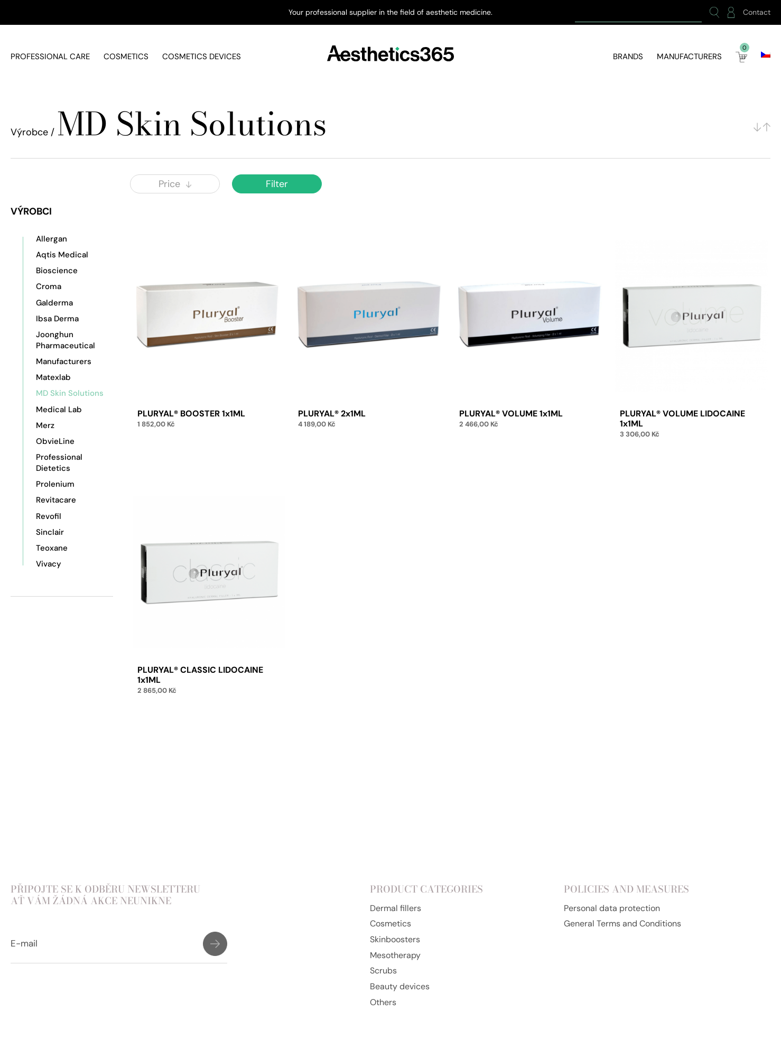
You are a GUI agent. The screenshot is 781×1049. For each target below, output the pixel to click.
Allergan (51, 239)
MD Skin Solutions (70, 393)
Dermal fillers (395, 908)
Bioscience (57, 270)
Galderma (54, 303)
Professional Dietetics (59, 462)
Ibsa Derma (57, 318)
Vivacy (48, 564)
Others (383, 1002)
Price (175, 184)
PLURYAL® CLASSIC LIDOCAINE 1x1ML (200, 674)
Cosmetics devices (201, 56)
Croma (48, 286)
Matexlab (53, 377)
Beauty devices (400, 986)
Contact (756, 12)
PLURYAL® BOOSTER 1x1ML (191, 413)
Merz (45, 425)
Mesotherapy (395, 955)
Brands (628, 56)
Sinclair (50, 532)
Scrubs (383, 970)
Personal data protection (612, 908)
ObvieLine (55, 441)
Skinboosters (395, 939)
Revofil (48, 516)
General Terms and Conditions (622, 923)
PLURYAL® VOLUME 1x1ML (511, 413)
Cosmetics (126, 56)
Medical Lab (59, 409)
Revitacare (56, 500)
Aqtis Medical (62, 254)
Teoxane (52, 548)
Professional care (50, 56)
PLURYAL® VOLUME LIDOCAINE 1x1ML (682, 418)
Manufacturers (689, 56)
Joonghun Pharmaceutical (65, 339)
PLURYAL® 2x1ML (332, 413)
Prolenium (55, 484)
